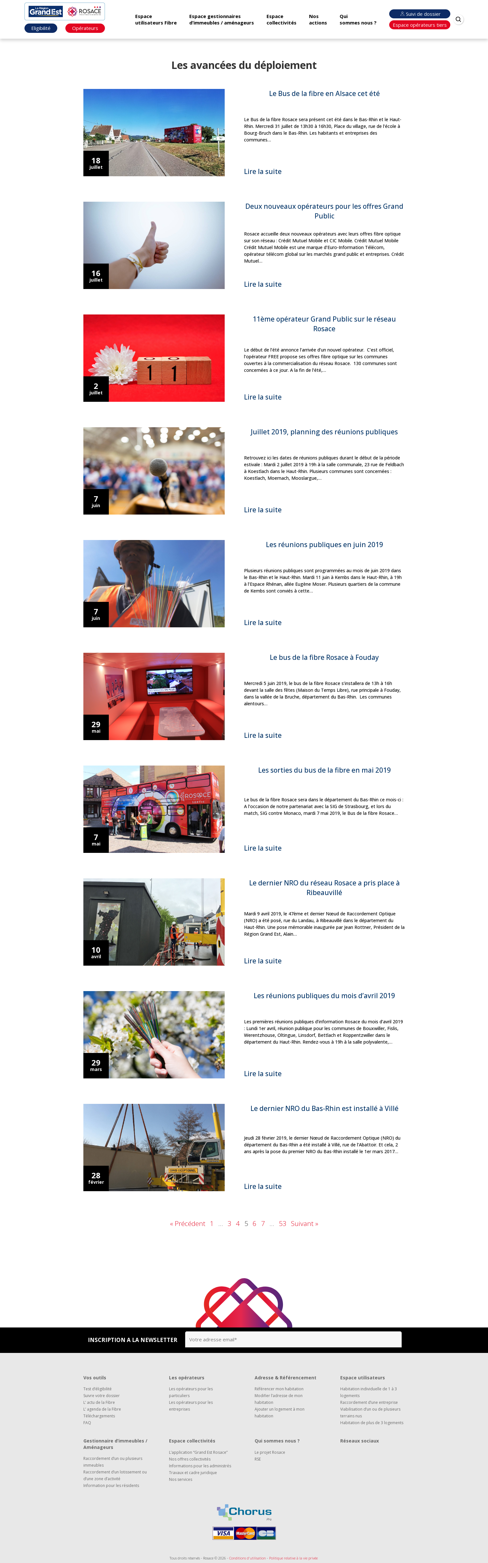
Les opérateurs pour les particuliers (191, 1392)
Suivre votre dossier (101, 1395)
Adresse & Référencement (285, 1378)
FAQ (87, 1422)
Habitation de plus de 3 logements (371, 1422)
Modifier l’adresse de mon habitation (279, 1399)
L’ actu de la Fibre (99, 1402)
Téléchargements (99, 1416)
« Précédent (187, 1223)
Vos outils (94, 1378)
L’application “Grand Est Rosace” (198, 1452)
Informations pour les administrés (200, 1466)
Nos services (180, 1479)
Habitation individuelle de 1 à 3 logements (368, 1392)
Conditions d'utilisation (247, 1558)
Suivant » (304, 1223)
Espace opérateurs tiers (420, 25)
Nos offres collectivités (190, 1459)
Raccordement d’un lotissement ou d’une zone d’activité (115, 1475)
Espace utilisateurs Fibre (156, 19)
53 (282, 1223)
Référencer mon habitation (279, 1389)
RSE (258, 1459)
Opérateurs (85, 28)
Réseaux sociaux (359, 1441)
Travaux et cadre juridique (193, 1472)
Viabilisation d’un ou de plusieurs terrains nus (370, 1412)
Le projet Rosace (270, 1452)
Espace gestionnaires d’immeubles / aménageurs (221, 19)
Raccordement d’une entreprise (369, 1402)
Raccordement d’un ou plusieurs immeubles (112, 1462)
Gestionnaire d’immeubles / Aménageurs (115, 1444)
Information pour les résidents (111, 1485)
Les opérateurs (186, 1378)
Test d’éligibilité (97, 1389)
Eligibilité (41, 28)
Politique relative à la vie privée (293, 1558)
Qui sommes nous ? (358, 19)
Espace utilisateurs (362, 1378)
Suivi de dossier (420, 14)
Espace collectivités (281, 19)
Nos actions (318, 19)
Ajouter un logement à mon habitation (280, 1412)
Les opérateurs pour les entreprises (191, 1406)
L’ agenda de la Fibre (102, 1409)
